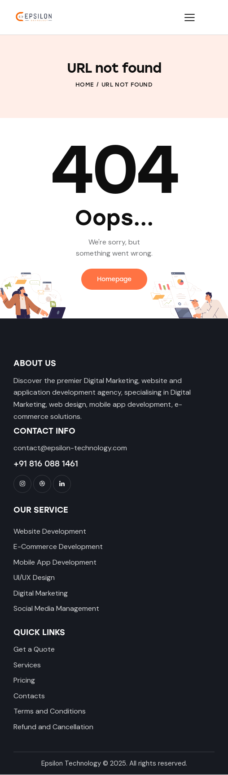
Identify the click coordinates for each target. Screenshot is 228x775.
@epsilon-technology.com (83, 448)
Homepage (114, 279)
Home (84, 84)
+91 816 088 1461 (45, 464)
